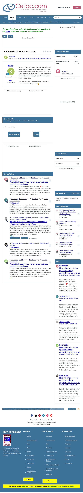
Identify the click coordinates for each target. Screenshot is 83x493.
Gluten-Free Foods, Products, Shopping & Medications (34, 58)
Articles (5, 17)
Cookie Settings (52, 486)
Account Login (30, 455)
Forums (12, 18)
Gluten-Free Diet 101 (70, 455)
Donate (36, 134)
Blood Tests (68, 451)
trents (21, 243)
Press (47, 444)
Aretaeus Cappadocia (25, 217)
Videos (19, 17)
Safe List (67, 459)
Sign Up (76, 7)
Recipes (29, 467)
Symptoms (68, 444)
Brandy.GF (35, 199)
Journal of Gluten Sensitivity (31, 471)
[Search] (61, 17)
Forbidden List (68, 463)
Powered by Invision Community (41, 424)
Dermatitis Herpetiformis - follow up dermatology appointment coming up (69, 269)
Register (29, 451)
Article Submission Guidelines (51, 460)
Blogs (25, 17)
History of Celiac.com (51, 451)
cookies (23, 486)
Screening (67, 447)
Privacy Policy (34, 420)
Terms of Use (30, 459)
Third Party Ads (50, 455)
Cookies (50, 420)
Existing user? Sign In (64, 7)
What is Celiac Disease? (71, 440)
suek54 (21, 260)
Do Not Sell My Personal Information (52, 469)
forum (8, 32)
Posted (74, 275)
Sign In (4, 36)
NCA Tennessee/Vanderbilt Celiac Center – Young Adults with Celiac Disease (67, 212)
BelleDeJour (22, 178)
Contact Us (43, 420)
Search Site (49, 474)
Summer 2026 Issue (20, 219)
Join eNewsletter (14, 134)
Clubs (31, 17)
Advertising (49, 447)
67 (10, 80)
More (50, 17)
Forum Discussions (32, 440)
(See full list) (75, 193)
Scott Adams (23, 199)
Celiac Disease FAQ (70, 436)
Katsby (12, 56)
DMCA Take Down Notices (52, 464)
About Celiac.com (41, 17)
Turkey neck (14, 203)
